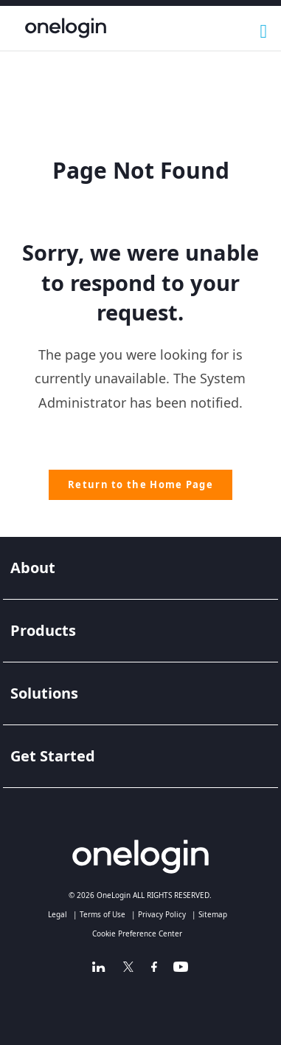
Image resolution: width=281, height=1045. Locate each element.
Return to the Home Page (140, 484)
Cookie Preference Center (137, 933)
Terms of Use (102, 914)
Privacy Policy (162, 914)
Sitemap (212, 914)
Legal (57, 914)
